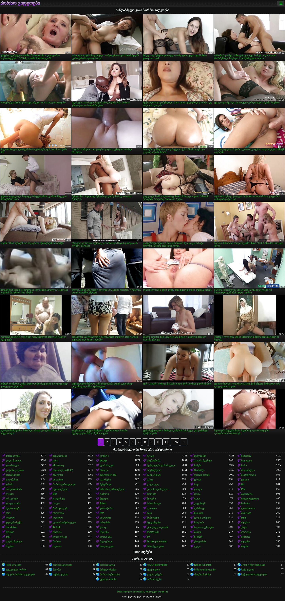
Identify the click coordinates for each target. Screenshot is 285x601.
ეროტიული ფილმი (157, 527)
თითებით (58, 479)
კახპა (150, 479)
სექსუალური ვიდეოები (254, 574)
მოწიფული (153, 517)
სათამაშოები (13, 475)
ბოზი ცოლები (60, 508)
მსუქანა (10, 532)
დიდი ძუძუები (154, 574)
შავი (196, 484)
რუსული (10, 517)
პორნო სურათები (110, 574)
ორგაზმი (105, 522)
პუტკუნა (104, 532)
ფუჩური (104, 455)
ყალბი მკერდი (14, 541)
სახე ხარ (199, 522)
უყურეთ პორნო (108, 579)
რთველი (58, 517)
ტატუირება (59, 498)
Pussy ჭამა (153, 532)
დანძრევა (199, 508)
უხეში (244, 527)
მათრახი (246, 513)
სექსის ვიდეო (60, 574)
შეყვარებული (60, 489)
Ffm (102, 513)
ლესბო (10, 494)
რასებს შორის (14, 489)
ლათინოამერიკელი (64, 522)
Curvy (197, 498)
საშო (244, 465)
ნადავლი (246, 460)
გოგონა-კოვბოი (15, 470)
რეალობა (105, 517)
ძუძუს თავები (13, 508)
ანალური (58, 475)
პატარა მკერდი (203, 460)
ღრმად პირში (202, 475)
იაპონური (105, 479)
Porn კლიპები (13, 565)
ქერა (55, 460)
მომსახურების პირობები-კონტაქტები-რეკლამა (142, 591)
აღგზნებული (154, 470)
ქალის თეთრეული (157, 489)
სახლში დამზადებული (112, 489)
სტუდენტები (154, 522)
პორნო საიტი (107, 565)
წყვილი (104, 498)
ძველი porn (153, 569)
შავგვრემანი (60, 455)
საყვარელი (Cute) (63, 470)
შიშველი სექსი (108, 569)
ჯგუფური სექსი (14, 522)
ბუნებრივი (105, 484)
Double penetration (157, 541)
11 (166, 442)
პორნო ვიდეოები (20, 3)
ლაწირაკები (107, 465)
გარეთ (198, 489)
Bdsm (103, 503)
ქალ (8, 513)
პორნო (57, 569)
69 (148, 536)
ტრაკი (150, 455)
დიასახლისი (248, 508)
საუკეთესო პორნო (16, 569)
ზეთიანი (198, 513)
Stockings (199, 470)
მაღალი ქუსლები (204, 527)
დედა (197, 494)
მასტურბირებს (108, 475)
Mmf (243, 517)
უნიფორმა (200, 541)
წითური (151, 498)
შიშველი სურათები (205, 569)
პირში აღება (13, 455)
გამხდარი (247, 494)
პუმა (8, 536)
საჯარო (57, 546)
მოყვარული (248, 470)
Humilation (11, 527)
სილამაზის (12, 479)
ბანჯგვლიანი (248, 475)
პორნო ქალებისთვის (253, 565)
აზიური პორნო (202, 574)
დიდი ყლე (153, 484)
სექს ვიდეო (247, 569)
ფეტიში (245, 541)
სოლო (56, 503)
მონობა (245, 503)
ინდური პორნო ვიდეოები (20, 574)
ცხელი (245, 479)
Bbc (55, 494)
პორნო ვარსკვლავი (64, 484)
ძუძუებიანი (200, 455)
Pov (243, 489)
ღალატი (246, 532)
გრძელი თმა (13, 503)
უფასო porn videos (157, 565)
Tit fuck (56, 527)
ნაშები (197, 465)
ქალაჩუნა (58, 513)
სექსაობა (246, 455)
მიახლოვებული (250, 498)
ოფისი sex (106, 536)
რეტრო (245, 522)
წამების (198, 536)
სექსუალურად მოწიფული (161, 465)
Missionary (58, 465)
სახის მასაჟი (154, 503)
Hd (242, 484)
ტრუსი (197, 479)
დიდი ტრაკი (60, 536)
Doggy (103, 460)
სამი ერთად (154, 475)
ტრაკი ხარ (12, 498)
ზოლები (151, 494)
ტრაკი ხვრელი (202, 517)
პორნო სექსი (154, 579)
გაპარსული (12, 465)
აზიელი (104, 470)
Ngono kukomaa (202, 565)
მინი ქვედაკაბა (155, 546)
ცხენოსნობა (153, 460)
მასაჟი (197, 532)
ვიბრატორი (106, 508)
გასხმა (9, 484)
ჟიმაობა (245, 536)
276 (175, 442)
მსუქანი (10, 546)
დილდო (152, 508)
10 (158, 442)
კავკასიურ (200, 503)
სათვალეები (107, 546)
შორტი (57, 541)
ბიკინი (244, 546)
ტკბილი (104, 494)
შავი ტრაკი (106, 541)
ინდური (57, 532)
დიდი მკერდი (13, 460)
